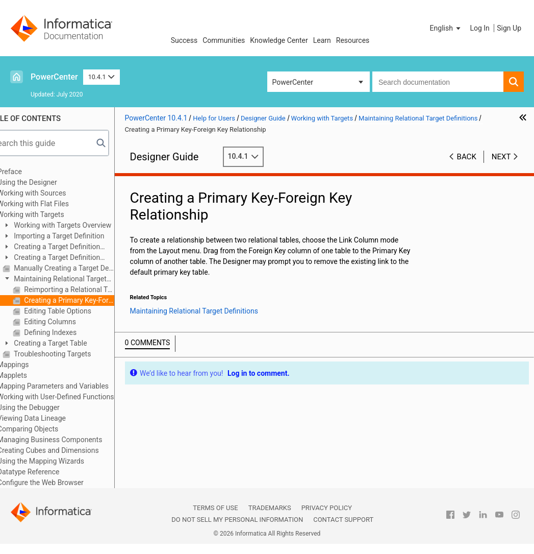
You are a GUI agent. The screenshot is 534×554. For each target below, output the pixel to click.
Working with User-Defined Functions (75, 397)
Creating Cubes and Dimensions (67, 450)
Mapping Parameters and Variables (72, 386)
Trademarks (269, 508)
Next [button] (501, 156)
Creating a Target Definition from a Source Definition (70, 247)
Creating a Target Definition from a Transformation (70, 258)
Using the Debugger (48, 407)
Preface (29, 171)
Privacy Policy (326, 508)
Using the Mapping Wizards (60, 461)
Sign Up (509, 28)
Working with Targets (50, 214)
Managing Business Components (69, 440)
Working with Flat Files (52, 204)
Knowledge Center (279, 40)
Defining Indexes (69, 332)
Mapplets (31, 375)
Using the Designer (47, 182)
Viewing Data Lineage (51, 418)
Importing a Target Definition (78, 236)
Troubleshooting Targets (71, 354)
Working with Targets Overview (81, 225)
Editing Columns (68, 322)
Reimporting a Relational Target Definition (88, 289)
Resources (353, 40)
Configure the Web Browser (60, 482)
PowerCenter (54, 77)
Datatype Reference (48, 472)
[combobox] (437, 81)
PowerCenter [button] (292, 82)
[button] (446, 28)
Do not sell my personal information (237, 519)
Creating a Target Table (69, 343)
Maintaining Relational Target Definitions (74, 279)
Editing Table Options (76, 311)
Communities (223, 40)
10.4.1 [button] (101, 77)
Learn (322, 40)
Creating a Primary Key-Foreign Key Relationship (88, 300)
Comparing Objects (47, 429)
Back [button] (466, 156)
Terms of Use (215, 508)
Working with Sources (51, 193)
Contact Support (343, 519)
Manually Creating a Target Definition (83, 268)
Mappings (32, 364)
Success (184, 40)
